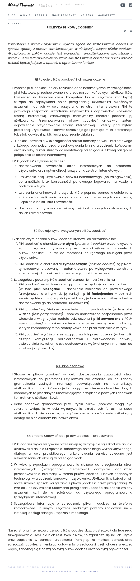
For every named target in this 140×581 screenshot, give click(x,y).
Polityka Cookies (87, 572)
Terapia (41, 15)
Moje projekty (64, 15)
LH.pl (128, 568)
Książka (87, 15)
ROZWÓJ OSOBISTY (73, 5)
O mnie (25, 15)
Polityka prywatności (56, 572)
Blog (12, 15)
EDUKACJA (46, 6)
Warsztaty (106, 15)
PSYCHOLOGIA (48, 5)
